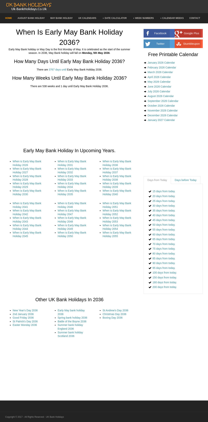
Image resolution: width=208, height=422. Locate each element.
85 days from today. (164, 258)
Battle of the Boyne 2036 (72, 321)
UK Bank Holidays (55, 417)
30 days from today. (164, 205)
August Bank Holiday (31, 18)
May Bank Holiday (61, 18)
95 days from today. (164, 267)
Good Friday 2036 (23, 317)
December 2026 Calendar (163, 115)
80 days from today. (164, 253)
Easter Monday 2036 (25, 324)
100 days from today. (165, 272)
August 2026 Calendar (161, 96)
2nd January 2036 (23, 314)
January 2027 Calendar (161, 120)
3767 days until (57, 69)
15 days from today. (164, 191)
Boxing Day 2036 (113, 317)
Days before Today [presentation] (185, 180)
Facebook (164, 33)
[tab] (157, 180)
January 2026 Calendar (161, 62)
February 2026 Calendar (162, 67)
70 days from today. (164, 244)
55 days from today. (164, 229)
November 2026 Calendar (163, 110)
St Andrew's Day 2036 (115, 310)
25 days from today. (164, 201)
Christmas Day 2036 (114, 314)
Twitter (165, 43)
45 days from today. (164, 220)
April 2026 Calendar (159, 77)
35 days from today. (164, 210)
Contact (194, 18)
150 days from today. (165, 277)
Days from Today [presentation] (157, 180)
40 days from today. (164, 215)
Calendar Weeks (173, 18)
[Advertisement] (69, 118)
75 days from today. (164, 248)
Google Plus (195, 33)
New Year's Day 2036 (25, 310)
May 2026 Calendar (159, 81)
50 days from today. (164, 224)
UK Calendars (87, 18)
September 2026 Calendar (163, 100)
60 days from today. (164, 234)
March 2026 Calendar (160, 72)
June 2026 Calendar (159, 86)
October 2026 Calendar (161, 105)
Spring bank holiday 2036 (72, 317)
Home (8, 18)
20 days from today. (164, 196)
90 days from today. (164, 263)
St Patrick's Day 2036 (25, 321)
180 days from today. (165, 282)
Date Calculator (116, 18)
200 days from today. (165, 287)
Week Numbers (144, 18)
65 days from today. (164, 239)
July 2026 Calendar (159, 91)
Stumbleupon (195, 43)
